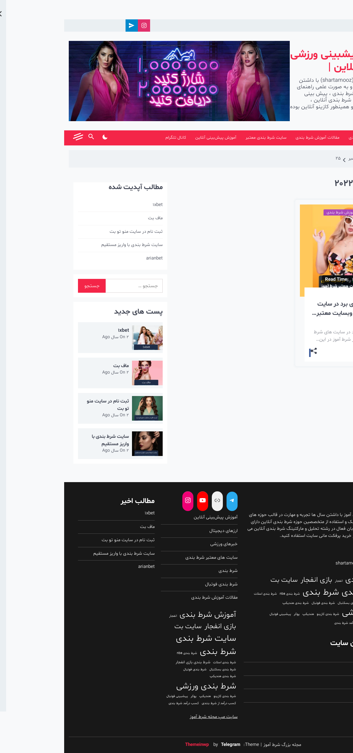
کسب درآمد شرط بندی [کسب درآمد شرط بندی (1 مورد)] (285, 623)
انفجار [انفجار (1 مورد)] (274, 581)
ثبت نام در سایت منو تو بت (72, 231)
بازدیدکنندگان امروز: (319, 668)
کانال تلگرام (111, 138)
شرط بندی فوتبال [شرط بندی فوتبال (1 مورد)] (259, 603)
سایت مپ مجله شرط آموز (149, 717)
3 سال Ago (318, 294)
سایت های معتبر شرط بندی (147, 557)
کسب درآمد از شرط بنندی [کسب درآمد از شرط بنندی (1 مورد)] (320, 623)
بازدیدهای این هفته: (319, 709)
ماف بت (91, 218)
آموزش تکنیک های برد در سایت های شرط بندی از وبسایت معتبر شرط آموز (292, 309)
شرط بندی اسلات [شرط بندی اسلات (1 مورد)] (201, 594)
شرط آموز (319, 138)
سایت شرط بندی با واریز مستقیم (68, 245)
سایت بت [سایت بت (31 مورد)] (220, 580)
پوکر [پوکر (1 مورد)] (232, 614)
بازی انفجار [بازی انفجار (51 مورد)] (252, 580)
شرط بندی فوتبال (157, 584)
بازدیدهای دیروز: (323, 682)
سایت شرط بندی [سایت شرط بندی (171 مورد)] (307, 592)
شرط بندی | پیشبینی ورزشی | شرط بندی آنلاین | (287, 61)
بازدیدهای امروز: (323, 655)
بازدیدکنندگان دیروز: (319, 695)
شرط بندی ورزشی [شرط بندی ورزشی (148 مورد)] (308, 613)
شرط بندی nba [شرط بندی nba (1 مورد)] (225, 594)
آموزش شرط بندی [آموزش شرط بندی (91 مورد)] (309, 579)
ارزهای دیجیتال (159, 531)
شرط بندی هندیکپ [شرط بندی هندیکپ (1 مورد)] (231, 603)
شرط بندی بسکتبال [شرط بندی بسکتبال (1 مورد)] (286, 603)
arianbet (90, 258)
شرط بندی (293, 138)
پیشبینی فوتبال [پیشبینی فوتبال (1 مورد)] (216, 614)
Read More (316, 352)
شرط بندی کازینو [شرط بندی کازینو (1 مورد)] (264, 614)
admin (298, 294)
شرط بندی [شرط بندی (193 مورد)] (257, 592)
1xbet (93, 205)
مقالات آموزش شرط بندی (253, 138)
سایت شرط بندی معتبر (201, 138)
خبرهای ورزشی (159, 544)
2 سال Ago (51, 337)
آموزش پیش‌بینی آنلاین (151, 138)
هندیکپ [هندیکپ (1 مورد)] (244, 614)
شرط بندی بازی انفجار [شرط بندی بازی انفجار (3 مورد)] (320, 603)
